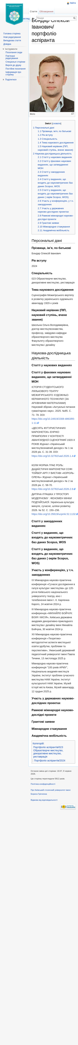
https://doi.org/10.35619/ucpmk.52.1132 (54, 514)
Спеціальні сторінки (15, 62)
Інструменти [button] (11, 49)
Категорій (38, 743)
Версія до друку (13, 65)
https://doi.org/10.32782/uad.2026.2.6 (52, 489)
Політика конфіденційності (43, 784)
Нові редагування (12, 37)
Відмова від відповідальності (44, 800)
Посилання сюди (14, 52)
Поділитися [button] (10, 79)
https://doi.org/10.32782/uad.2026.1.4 (52, 456)
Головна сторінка (11, 33)
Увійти (73, 3)
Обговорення (46, 11)
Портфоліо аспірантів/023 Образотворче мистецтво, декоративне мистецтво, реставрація (48, 752)
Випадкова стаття (12, 40)
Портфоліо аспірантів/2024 (49, 760)
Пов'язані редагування (12, 57)
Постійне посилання (16, 69)
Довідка (7, 44)
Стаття (33, 11)
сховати (56, 123)
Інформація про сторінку (13, 73)
